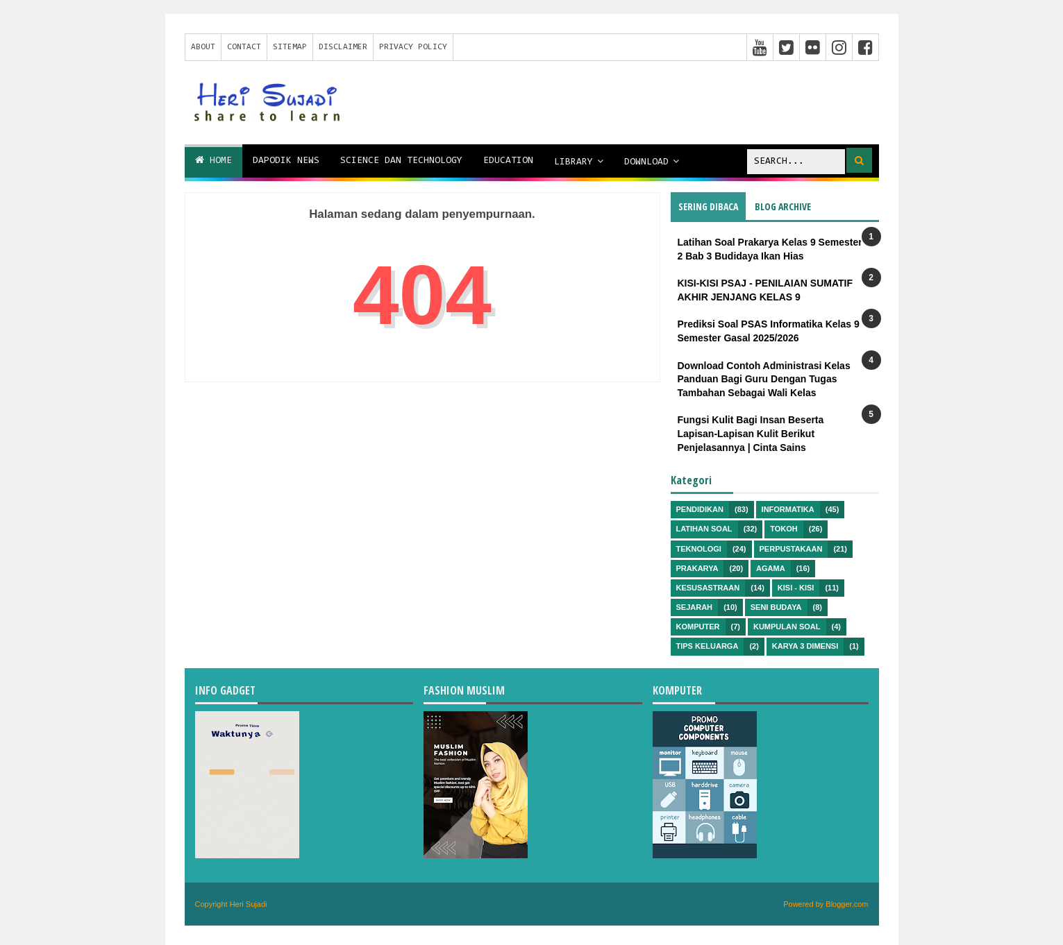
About (203, 47)
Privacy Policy (413, 47)
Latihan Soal (704, 529)
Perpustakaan (791, 549)
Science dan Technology (401, 161)
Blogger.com (847, 904)
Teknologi (698, 549)
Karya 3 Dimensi (805, 646)
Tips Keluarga (707, 646)
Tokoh (784, 529)
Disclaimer (343, 47)
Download (646, 162)
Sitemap (290, 47)
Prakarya (697, 568)
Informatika (788, 509)
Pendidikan (699, 509)
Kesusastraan (708, 588)
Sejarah (694, 607)
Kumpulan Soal (787, 626)
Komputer (698, 626)
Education (508, 161)
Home (213, 160)
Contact (244, 47)
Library (573, 162)
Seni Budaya (776, 607)
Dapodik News (286, 161)
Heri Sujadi (248, 904)
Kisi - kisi (796, 588)
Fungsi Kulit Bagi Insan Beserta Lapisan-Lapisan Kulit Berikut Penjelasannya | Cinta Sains (751, 433)
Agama (770, 568)
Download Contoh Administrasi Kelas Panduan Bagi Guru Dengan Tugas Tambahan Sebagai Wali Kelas (764, 379)
